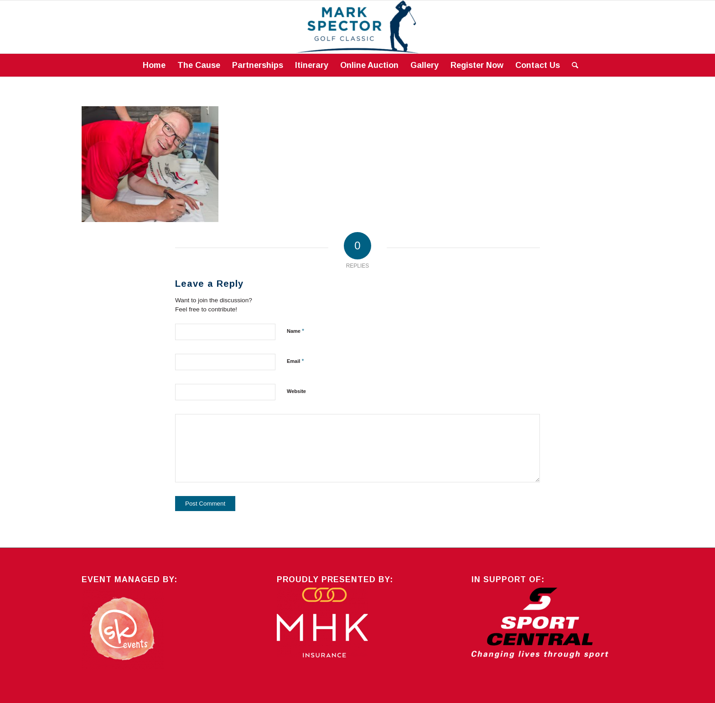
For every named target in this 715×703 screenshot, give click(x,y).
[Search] (572, 65)
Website (296, 391)
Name (295, 330)
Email (295, 360)
